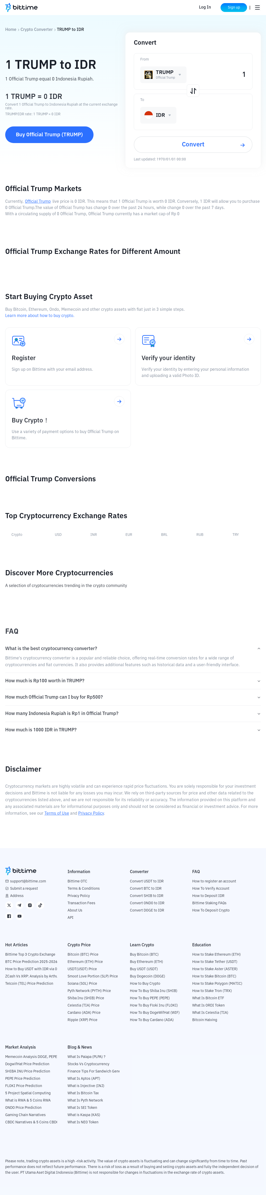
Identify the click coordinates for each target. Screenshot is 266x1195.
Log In (204, 7)
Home (10, 30)
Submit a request (24, 888)
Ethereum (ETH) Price (85, 962)
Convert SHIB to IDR (146, 896)
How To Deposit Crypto (211, 910)
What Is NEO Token (83, 1122)
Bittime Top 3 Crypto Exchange (30, 954)
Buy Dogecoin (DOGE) (147, 976)
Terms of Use (56, 814)
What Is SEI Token (82, 1108)
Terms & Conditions (84, 888)
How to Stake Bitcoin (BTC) (214, 976)
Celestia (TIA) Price (83, 1005)
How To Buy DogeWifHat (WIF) (155, 1013)
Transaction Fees (81, 903)
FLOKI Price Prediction (23, 1086)
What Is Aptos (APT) (84, 1079)
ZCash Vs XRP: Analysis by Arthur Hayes (37, 976)
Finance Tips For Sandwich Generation (99, 1071)
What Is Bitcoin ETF (208, 998)
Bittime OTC (77, 881)
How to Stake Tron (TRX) (212, 991)
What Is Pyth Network (85, 1100)
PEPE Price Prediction (22, 1079)
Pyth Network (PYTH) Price (89, 991)
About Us (75, 910)
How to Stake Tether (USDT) (214, 962)
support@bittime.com (28, 881)
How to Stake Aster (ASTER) (215, 969)
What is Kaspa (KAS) (84, 1115)
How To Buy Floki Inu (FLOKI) (154, 1005)
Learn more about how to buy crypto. (39, 316)
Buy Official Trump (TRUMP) (49, 134)
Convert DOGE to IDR (147, 910)
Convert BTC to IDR (146, 888)
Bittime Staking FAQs (209, 903)
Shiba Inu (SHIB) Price (86, 998)
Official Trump (38, 202)
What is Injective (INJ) (86, 1086)
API (71, 918)
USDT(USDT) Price (82, 969)
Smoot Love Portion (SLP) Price (93, 976)
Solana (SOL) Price (82, 983)
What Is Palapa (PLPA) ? (86, 1057)
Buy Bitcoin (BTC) (144, 954)
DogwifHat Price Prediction (27, 1064)
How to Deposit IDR (208, 896)
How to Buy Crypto (145, 983)
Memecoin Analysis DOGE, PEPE (31, 1057)
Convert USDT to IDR (147, 881)
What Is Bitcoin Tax (83, 1093)
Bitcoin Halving (204, 1020)
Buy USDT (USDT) (144, 969)
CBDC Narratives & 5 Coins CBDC (32, 1122)
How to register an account (214, 881)
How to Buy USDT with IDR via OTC (33, 969)
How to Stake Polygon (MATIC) (217, 983)
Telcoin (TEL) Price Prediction (29, 983)
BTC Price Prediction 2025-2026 (31, 962)
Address (17, 896)
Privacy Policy (91, 814)
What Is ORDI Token (208, 1005)
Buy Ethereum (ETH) (146, 962)
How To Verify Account (210, 888)
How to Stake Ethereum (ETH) (216, 954)
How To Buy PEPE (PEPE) (150, 998)
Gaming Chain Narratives (25, 1115)
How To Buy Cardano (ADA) (152, 1020)
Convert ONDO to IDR (147, 903)
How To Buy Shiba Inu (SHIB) (153, 991)
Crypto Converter (37, 30)
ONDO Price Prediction (23, 1108)
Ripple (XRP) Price (82, 1020)
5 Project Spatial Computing (28, 1093)
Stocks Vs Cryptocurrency (88, 1064)
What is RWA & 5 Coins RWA (28, 1100)
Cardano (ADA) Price (84, 1013)
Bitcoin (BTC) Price (83, 954)
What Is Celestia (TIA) (210, 1013)
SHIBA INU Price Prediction (27, 1071)
